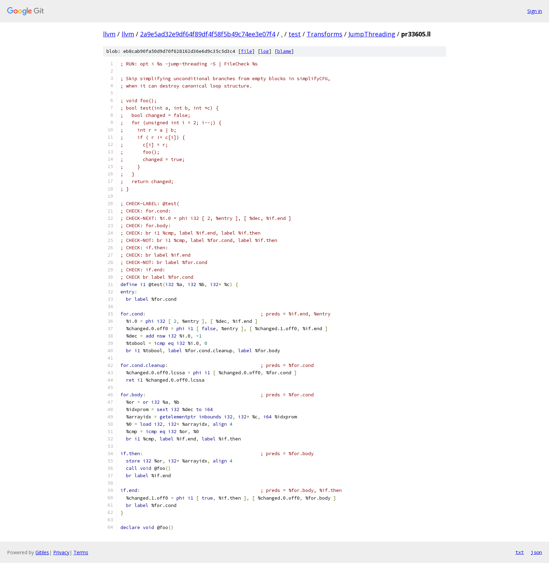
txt (519, 552)
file (246, 51)
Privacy (61, 552)
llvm (109, 34)
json (536, 552)
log (264, 51)
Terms (81, 552)
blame (284, 51)
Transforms (324, 34)
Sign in (534, 11)
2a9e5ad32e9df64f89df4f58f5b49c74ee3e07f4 (207, 34)
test (295, 34)
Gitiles (42, 552)
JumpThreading (371, 34)
